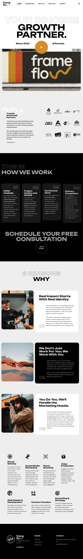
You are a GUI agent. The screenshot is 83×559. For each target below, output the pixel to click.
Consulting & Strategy (62, 499)
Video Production (67, 465)
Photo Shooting (48, 467)
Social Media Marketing (32, 467)
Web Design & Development (15, 501)
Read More (14, 142)
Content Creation (41, 502)
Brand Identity (11, 463)
